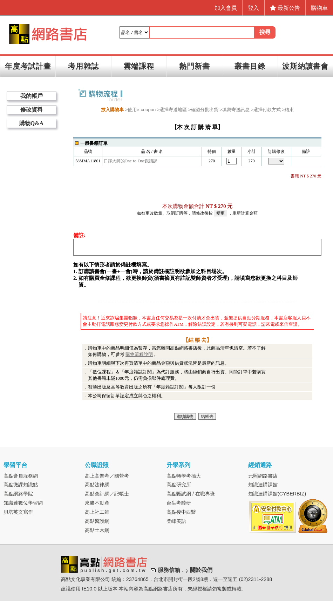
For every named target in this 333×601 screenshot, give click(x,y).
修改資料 (31, 110)
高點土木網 (97, 530)
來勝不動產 (97, 503)
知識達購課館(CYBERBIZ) (277, 494)
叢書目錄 (250, 66)
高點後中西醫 (181, 512)
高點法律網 (97, 484)
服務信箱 (169, 570)
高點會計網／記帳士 (107, 494)
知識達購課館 (263, 484)
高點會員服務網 (21, 476)
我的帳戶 (31, 96)
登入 (253, 8)
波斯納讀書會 (305, 66)
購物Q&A (31, 123)
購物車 (319, 8)
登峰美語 (176, 521)
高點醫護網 (97, 521)
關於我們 (201, 570)
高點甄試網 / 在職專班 (190, 494)
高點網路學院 (18, 494)
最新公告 (285, 8)
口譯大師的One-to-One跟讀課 (130, 160)
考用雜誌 (83, 66)
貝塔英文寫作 (18, 512)
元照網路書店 (263, 476)
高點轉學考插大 (183, 476)
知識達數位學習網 (23, 503)
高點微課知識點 (21, 484)
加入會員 (226, 8)
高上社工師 (97, 512)
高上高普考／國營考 (107, 476)
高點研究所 (178, 484)
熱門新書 (194, 66)
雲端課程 (138, 66)
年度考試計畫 (28, 66)
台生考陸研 (178, 503)
